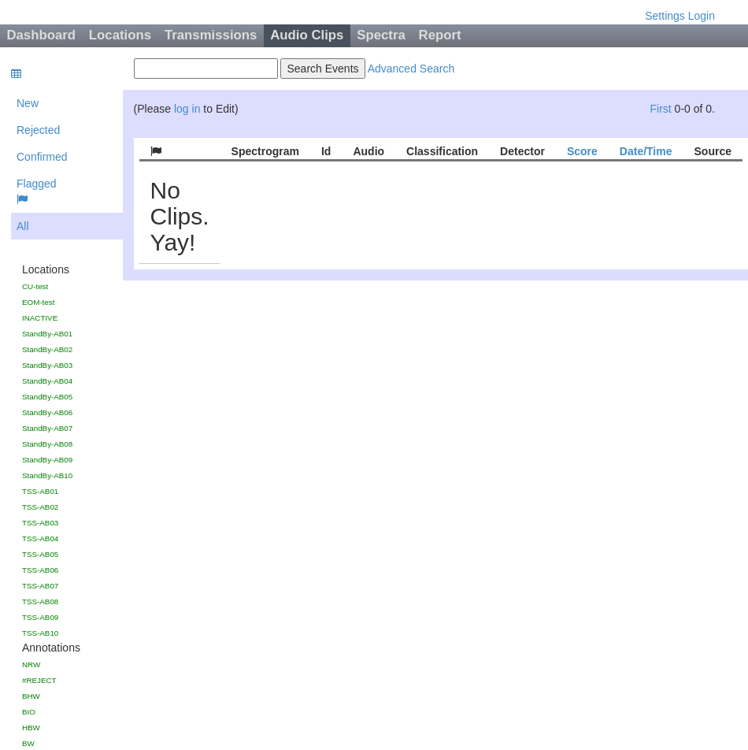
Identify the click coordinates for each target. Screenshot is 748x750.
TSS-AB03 (40, 522)
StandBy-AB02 (47, 349)
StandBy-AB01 (47, 333)
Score (582, 151)
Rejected (38, 130)
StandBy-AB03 (47, 365)
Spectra (381, 35)
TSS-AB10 (40, 633)
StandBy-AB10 (47, 475)
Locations (120, 35)
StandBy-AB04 (47, 381)
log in (187, 108)
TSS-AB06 (40, 570)
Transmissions (211, 35)
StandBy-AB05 (47, 396)
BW (28, 743)
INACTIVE (39, 318)
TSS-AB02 (40, 507)
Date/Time (646, 151)
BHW (31, 696)
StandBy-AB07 (47, 428)
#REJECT (39, 680)
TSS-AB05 (40, 554)
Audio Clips (306, 35)
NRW (31, 664)
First (660, 108)
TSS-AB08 (40, 601)
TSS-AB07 (40, 585)
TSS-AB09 (40, 617)
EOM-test (38, 302)
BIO (28, 711)
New (28, 103)
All (23, 226)
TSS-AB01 (40, 491)
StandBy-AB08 (47, 444)
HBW (31, 727)
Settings (665, 15)
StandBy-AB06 (47, 412)
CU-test (35, 286)
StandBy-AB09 (47, 459)
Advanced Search (411, 68)
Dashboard (41, 35)
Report (440, 35)
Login (701, 15)
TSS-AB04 (40, 538)
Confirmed (42, 156)
